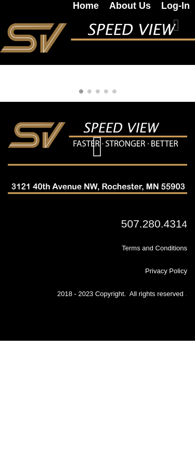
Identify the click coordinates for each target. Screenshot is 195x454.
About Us (130, 6)
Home (86, 6)
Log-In (175, 6)
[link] (80, 5)
